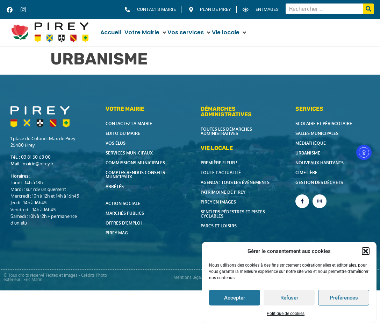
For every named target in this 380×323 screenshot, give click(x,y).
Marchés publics (125, 213)
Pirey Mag (117, 232)
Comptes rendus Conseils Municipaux (135, 174)
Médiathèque (310, 143)
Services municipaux (129, 153)
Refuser (289, 298)
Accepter (234, 298)
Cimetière (306, 172)
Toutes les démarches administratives (226, 131)
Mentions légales (189, 277)
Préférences (344, 298)
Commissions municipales (135, 162)
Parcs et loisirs (219, 225)
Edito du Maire (123, 133)
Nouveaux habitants (319, 162)
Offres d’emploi (124, 223)
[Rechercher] (368, 9)
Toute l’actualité (221, 172)
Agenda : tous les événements (235, 182)
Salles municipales (316, 133)
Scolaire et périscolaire (323, 123)
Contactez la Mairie (129, 123)
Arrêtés (115, 186)
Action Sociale (123, 203)
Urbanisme (307, 153)
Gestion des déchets (319, 182)
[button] (365, 251)
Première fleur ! (219, 162)
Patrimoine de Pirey (223, 192)
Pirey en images (218, 202)
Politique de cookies (285, 313)
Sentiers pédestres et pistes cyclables (233, 214)
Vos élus (116, 143)
